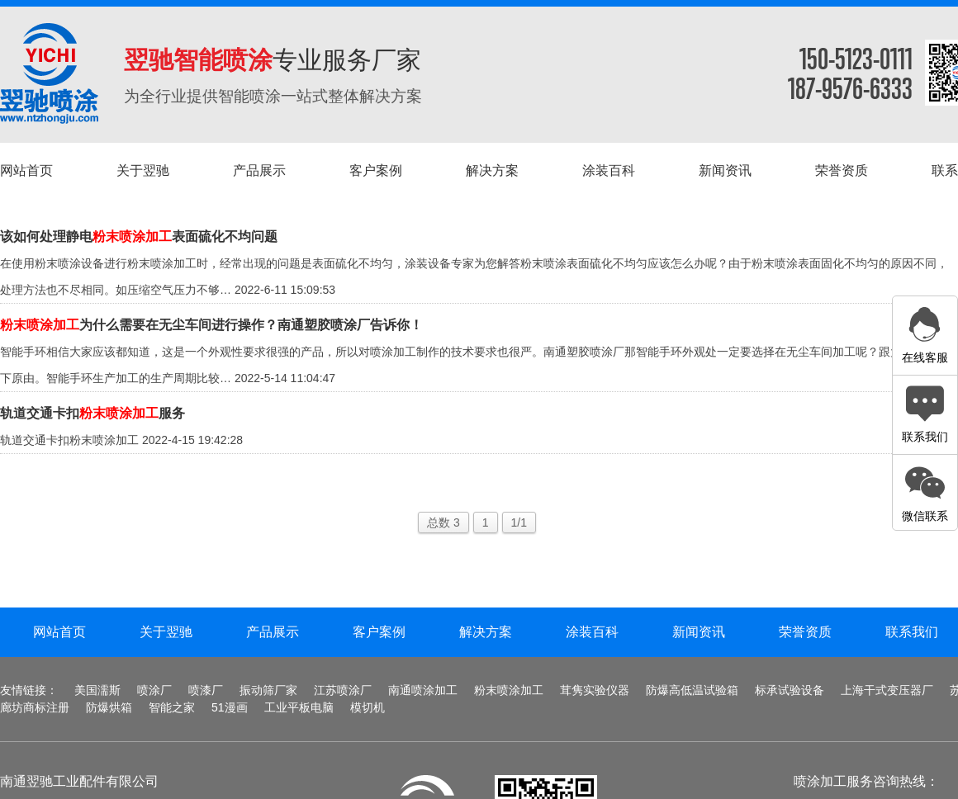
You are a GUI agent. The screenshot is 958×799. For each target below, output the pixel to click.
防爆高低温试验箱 (692, 690)
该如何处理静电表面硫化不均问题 (138, 236)
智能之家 (172, 707)
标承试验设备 (789, 690)
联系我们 (911, 632)
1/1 (519, 522)
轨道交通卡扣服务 (92, 413)
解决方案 (485, 632)
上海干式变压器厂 (887, 690)
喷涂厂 (154, 690)
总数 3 (443, 522)
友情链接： (29, 690)
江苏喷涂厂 (343, 690)
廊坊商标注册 (34, 707)
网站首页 (59, 632)
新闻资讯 (698, 632)
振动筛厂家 (268, 690)
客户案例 (379, 632)
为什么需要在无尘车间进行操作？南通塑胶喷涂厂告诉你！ (211, 325)
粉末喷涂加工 (508, 690)
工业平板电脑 (299, 707)
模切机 (367, 707)
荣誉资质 (805, 632)
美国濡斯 (97, 690)
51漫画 (229, 707)
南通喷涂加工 (423, 690)
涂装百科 (592, 632)
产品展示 (272, 632)
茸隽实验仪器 (594, 690)
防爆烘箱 (109, 707)
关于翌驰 (166, 632)
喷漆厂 (205, 690)
